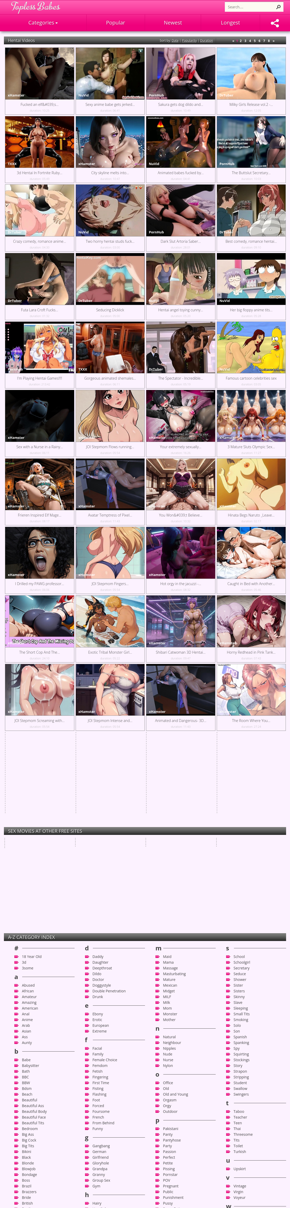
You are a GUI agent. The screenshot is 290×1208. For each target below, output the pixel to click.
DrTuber (226, 95)
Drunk (98, 831)
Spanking (241, 877)
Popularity (189, 40)
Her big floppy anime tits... (251, 309)
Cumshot (29, 1175)
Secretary (242, 802)
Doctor (98, 814)
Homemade (103, 1072)
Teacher (240, 951)
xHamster (16, 95)
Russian (169, 1095)
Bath (26, 905)
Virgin (238, 1026)
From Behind (103, 957)
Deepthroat (102, 802)
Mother (169, 854)
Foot (96, 934)
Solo (237, 860)
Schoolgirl (242, 796)
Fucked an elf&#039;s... (40, 104)
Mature (169, 814)
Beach (27, 928)
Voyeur (240, 1032)
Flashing (100, 928)
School (239, 791)
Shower (240, 814)
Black (26, 992)
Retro (167, 1072)
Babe (26, 894)
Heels (97, 1055)
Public (168, 1026)
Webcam (241, 1049)
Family (98, 888)
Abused (28, 819)
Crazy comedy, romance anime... (39, 241)
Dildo (97, 808)
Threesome (243, 969)
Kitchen (99, 1146)
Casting (28, 1089)
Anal (25, 848)
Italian (98, 1112)
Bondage (29, 1009)
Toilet (238, 980)
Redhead (170, 1066)
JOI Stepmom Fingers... (110, 583)
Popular (115, 22)
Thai (237, 963)
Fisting (98, 923)
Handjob (100, 1043)
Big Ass (28, 969)
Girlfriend (101, 992)
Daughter (100, 796)
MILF (167, 831)
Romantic (171, 1083)
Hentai (98, 1060)
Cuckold (28, 1169)
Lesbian (99, 1181)
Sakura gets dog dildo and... (180, 104)
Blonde (28, 997)
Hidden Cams (104, 1066)
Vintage (240, 1020)
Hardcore (100, 1049)
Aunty (27, 877)
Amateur (29, 831)
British (27, 1037)
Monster (170, 848)
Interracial (101, 1106)
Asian (26, 865)
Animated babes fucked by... (181, 172)
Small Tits (242, 848)
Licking (98, 1187)
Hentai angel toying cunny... (180, 309)
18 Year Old (31, 791)
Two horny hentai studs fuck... (110, 241)
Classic (27, 1123)
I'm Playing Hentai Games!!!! (39, 378)
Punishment (173, 1032)
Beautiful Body (34, 946)
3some (27, 802)
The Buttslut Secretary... (251, 172)
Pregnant (171, 1020)
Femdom (100, 900)
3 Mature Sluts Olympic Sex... (251, 446)
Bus (25, 1060)
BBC (25, 911)
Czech (27, 1187)
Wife (237, 1055)
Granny (99, 1009)
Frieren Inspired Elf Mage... (39, 515)
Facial (97, 883)
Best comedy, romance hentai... (251, 241)
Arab (26, 860)
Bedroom (30, 963)
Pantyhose (172, 974)
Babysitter (30, 900)
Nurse (168, 894)
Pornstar (170, 1009)
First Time (101, 917)
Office (168, 917)
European (101, 860)
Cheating (29, 1106)
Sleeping (241, 842)
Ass (25, 871)
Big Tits (28, 980)
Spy (237, 883)
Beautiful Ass (33, 940)
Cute (26, 1181)
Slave (238, 837)
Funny (98, 963)
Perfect (169, 992)
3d (24, 796)
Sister (238, 819)
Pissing (169, 1003)
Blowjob (28, 1003)
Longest (230, 22)
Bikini (26, 986)
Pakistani (170, 963)
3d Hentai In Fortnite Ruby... (39, 172)
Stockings (242, 894)
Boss (26, 1014)
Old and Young (175, 928)
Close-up (29, 1135)
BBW (26, 917)
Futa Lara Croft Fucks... (39, 309)
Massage (170, 802)
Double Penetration (109, 825)
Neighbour (172, 877)
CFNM (27, 1100)
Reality (168, 1060)
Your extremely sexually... (180, 446)
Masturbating (174, 808)
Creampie (30, 1164)
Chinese (28, 1112)
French (98, 951)
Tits (237, 974)
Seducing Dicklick (110, 309)
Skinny (239, 831)
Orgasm (170, 934)
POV (166, 1014)
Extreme (100, 865)
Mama (168, 796)
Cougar (28, 1152)
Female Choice (105, 894)
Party (167, 980)
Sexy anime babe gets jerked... (110, 104)
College (28, 1141)
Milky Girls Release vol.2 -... (251, 104)
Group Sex (101, 1014)
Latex (97, 1169)
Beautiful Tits (33, 957)
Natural (169, 871)
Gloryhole (101, 997)
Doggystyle (102, 819)
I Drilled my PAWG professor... (39, 583)
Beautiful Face (34, 951)
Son (237, 865)
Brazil (26, 1020)
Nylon (168, 900)
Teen (238, 957)
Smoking (241, 854)
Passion (169, 986)
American (30, 842)
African (28, 825)
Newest (173, 22)
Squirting (241, 888)
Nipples (169, 883)
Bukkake (29, 1055)
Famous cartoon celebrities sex (251, 378)
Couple (28, 1158)
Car (25, 1078)
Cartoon (29, 1083)
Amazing (29, 837)
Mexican (170, 819)
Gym (96, 1020)
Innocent (100, 1100)
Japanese (100, 1129)
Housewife (102, 1078)
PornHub (156, 95)
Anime (27, 854)
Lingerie (99, 1192)
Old (166, 923)
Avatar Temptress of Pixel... (110, 515)
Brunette (29, 1049)
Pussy (168, 1037)
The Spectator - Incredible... (180, 378)
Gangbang (101, 980)
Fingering (100, 911)
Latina (98, 1175)
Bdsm (27, 923)
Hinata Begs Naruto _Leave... (251, 515)
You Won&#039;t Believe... (180, 515)
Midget (169, 825)
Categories (43, 22)
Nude (167, 888)
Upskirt (240, 1003)
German (99, 986)
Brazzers (29, 1026)
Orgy (167, 940)
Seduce (240, 808)
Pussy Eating (173, 1043)
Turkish (240, 986)
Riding (168, 1078)
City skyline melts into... (110, 172)
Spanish (240, 871)
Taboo (239, 946)
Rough (168, 1089)
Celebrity (29, 1095)
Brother (28, 1043)
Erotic (97, 854)
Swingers (241, 928)
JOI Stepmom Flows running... (110, 446)
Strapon (240, 905)
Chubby (28, 1118)
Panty (168, 969)
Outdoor (170, 946)
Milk (166, 837)
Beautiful (29, 934)
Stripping (241, 911)
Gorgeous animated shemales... (110, 378)
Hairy (97, 1037)
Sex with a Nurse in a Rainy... (39, 446)
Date (175, 40)
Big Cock (29, 974)
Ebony (98, 848)
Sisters (239, 825)
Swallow (240, 923)
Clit (24, 1129)
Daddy (98, 791)
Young (239, 1072)
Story (238, 900)
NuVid (83, 95)
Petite (168, 997)
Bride (26, 1032)
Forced (98, 940)
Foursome (101, 946)
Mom (167, 842)
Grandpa (100, 1003)
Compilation (32, 1146)
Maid (167, 791)
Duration (206, 40)
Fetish (98, 905)
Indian (98, 1095)
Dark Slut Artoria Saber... (181, 241)
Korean (99, 1152)
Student (240, 917)
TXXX (12, 163)
